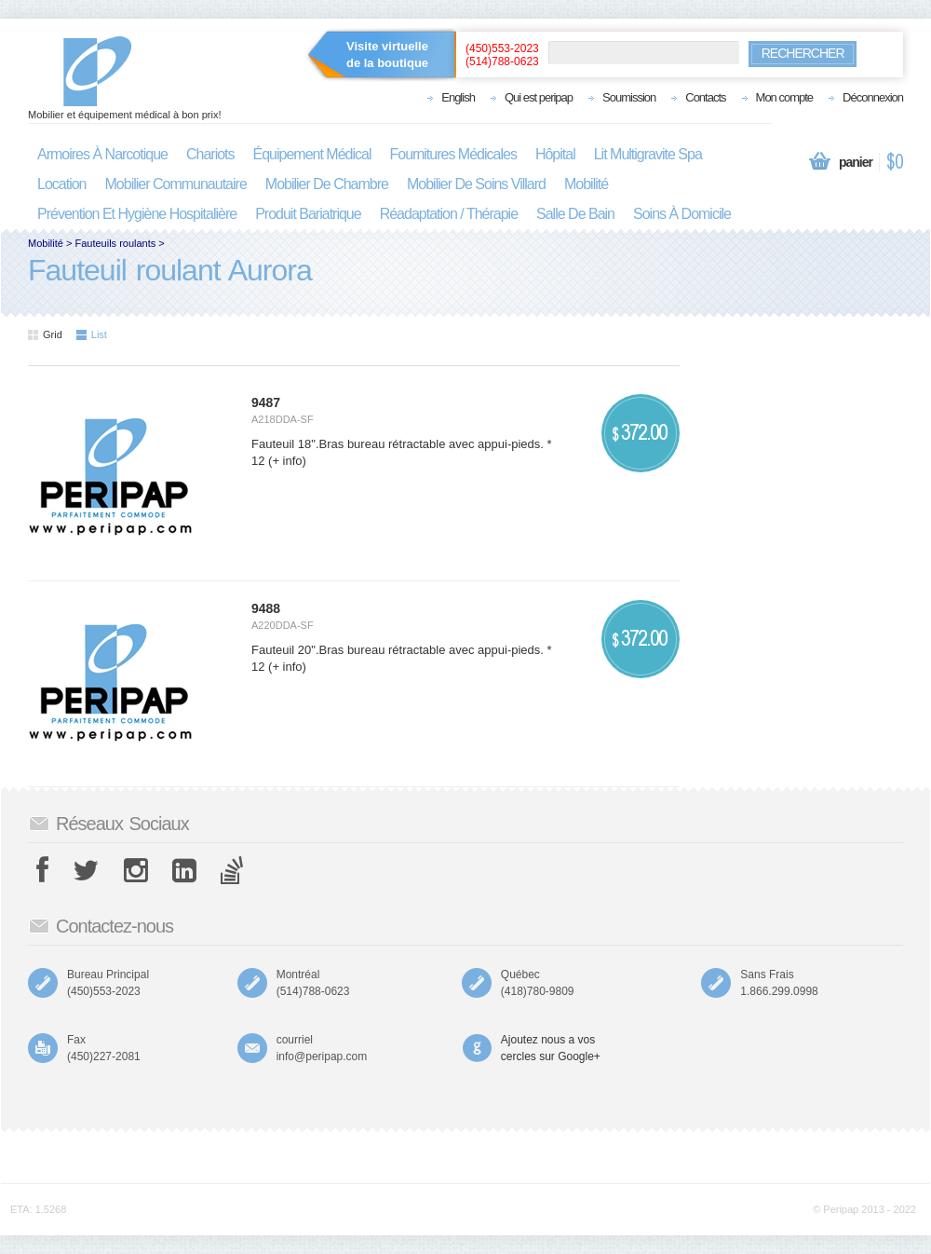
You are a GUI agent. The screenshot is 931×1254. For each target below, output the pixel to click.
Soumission (628, 97)
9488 (265, 608)
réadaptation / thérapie (449, 214)
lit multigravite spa (648, 154)
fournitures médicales (453, 154)
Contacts (705, 97)
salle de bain (575, 214)
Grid (45, 334)
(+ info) (284, 461)
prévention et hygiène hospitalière (136, 214)
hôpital (555, 154)
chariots (210, 154)
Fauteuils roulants (114, 243)
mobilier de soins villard (476, 184)
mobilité (586, 184)
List (91, 334)
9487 (265, 402)
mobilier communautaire (176, 184)
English (458, 97)
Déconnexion (873, 97)
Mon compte (785, 97)
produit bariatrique (308, 214)
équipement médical (312, 154)
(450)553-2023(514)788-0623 (502, 55)
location (62, 184)
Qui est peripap (539, 97)
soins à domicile (682, 214)
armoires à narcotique (102, 154)
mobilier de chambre (326, 184)
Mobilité (45, 243)
